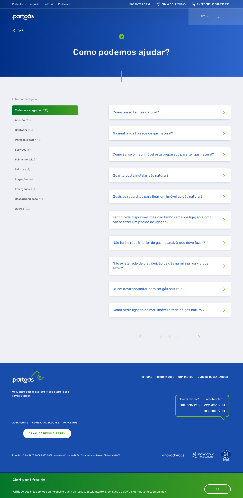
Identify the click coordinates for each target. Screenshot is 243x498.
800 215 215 (190, 405)
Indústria (49, 4)
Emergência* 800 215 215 (211, 4)
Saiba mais (159, 491)
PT (203, 16)
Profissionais (65, 4)
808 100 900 (214, 411)
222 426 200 (214, 405)
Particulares (19, 4)
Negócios (35, 4)
